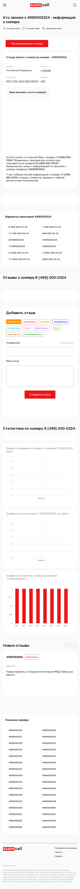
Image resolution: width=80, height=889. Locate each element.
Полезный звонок (33, 334)
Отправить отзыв (40, 394)
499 (43, 81)
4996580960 (14, 657)
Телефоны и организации (66, 848)
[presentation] (40, 407)
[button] (66, 645)
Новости (58, 852)
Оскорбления (60, 322)
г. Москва (46, 70)
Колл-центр (14, 334)
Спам (27, 328)
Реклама (45, 322)
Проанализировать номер (27, 43)
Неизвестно (14, 322)
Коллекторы (14, 328)
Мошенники (30, 322)
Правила (58, 856)
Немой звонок (41, 328)
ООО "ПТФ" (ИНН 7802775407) (22, 81)
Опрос (56, 328)
